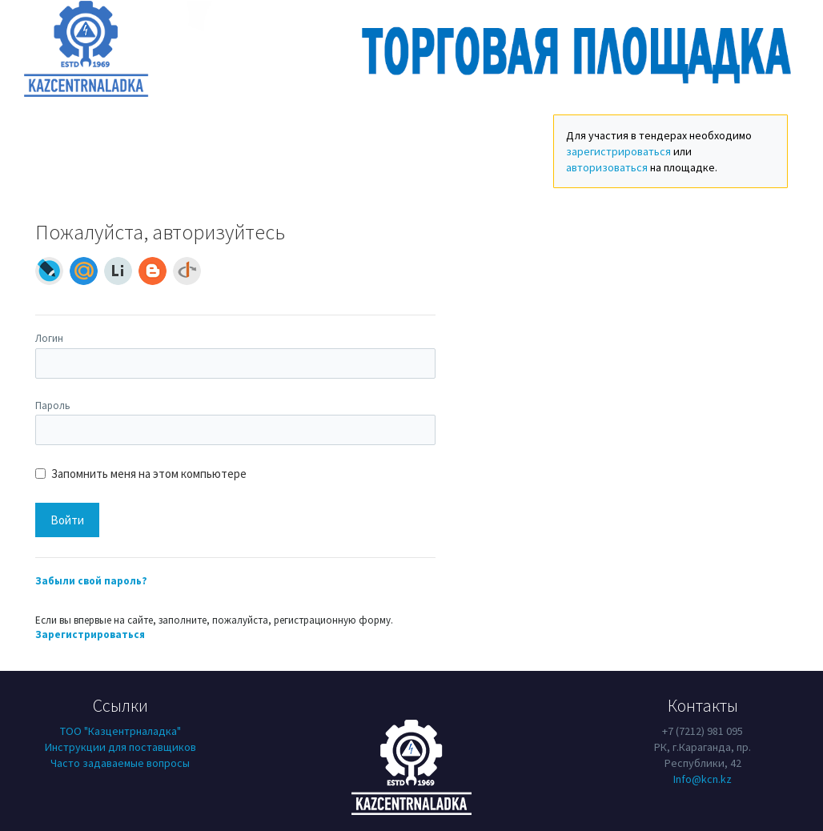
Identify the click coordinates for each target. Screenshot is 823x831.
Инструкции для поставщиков (120, 747)
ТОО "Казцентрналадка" (120, 731)
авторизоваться (607, 167)
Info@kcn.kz (702, 779)
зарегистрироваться (618, 151)
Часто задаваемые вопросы (120, 763)
